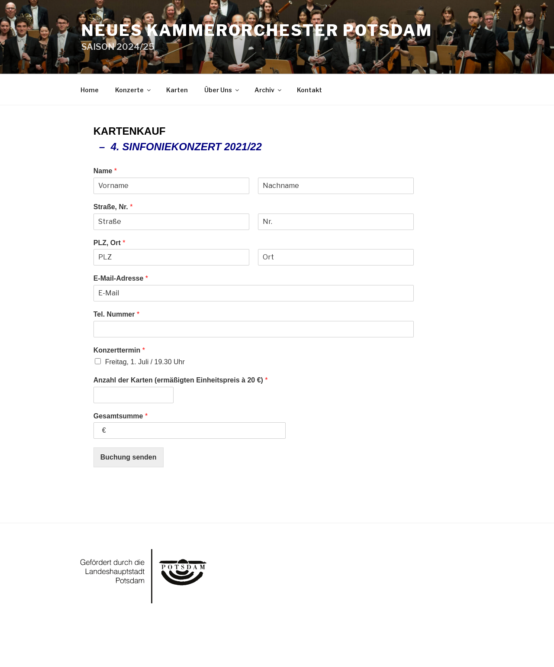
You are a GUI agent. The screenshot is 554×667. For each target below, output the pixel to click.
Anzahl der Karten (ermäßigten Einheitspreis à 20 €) (180, 380)
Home (90, 90)
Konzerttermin (119, 350)
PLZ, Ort (109, 242)
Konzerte (133, 90)
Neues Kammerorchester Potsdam (256, 30)
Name (105, 171)
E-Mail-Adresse (120, 278)
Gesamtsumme (120, 416)
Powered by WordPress (113, 647)
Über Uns (222, 90)
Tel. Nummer (116, 314)
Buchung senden (128, 457)
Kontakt (309, 90)
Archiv (268, 90)
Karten (177, 90)
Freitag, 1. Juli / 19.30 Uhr (145, 362)
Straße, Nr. (113, 206)
